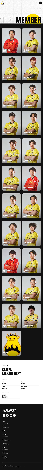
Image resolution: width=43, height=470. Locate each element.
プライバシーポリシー (7, 465)
